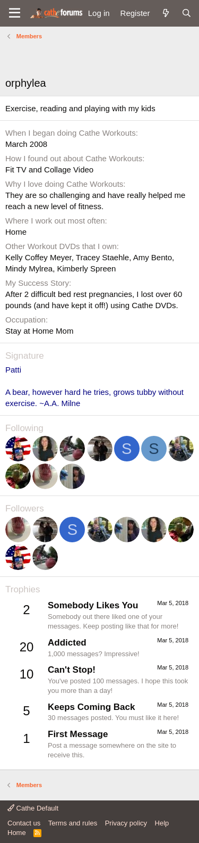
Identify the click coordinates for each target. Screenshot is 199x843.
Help (162, 823)
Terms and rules (72, 823)
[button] (14, 13)
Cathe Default (32, 808)
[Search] (186, 13)
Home (16, 833)
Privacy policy (126, 823)
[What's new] (165, 13)
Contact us (23, 823)
